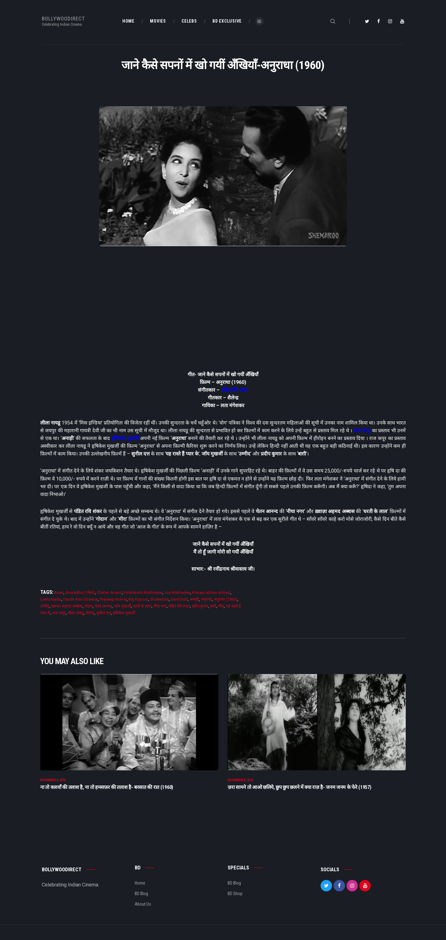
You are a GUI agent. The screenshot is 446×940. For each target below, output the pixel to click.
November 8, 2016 (240, 783)
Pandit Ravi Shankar (80, 599)
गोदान (88, 606)
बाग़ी (213, 606)
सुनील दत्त (103, 613)
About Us (143, 907)
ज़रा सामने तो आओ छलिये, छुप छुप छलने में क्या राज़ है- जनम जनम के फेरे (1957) (299, 790)
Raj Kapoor (138, 599)
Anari (58, 592)
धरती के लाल (142, 606)
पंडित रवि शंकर (234, 390)
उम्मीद (44, 606)
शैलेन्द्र (89, 613)
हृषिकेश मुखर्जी (125, 438)
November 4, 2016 (53, 783)
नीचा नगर (160, 606)
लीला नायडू (76, 613)
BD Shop (235, 896)
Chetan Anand (109, 592)
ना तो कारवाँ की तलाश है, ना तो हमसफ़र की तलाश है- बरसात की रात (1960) (106, 790)
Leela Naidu (50, 599)
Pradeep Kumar (113, 599)
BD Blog (141, 896)
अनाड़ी (194, 599)
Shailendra (159, 599)
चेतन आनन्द (103, 606)
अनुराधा (206, 599)
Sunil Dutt (179, 599)
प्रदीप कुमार (200, 606)
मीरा (221, 606)
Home (140, 885)
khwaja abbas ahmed (211, 592)
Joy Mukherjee (177, 592)
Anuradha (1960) (80, 592)
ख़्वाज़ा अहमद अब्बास (66, 606)
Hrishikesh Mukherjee (143, 592)
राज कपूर (361, 430)
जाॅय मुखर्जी (122, 606)
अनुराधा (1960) (225, 599)
